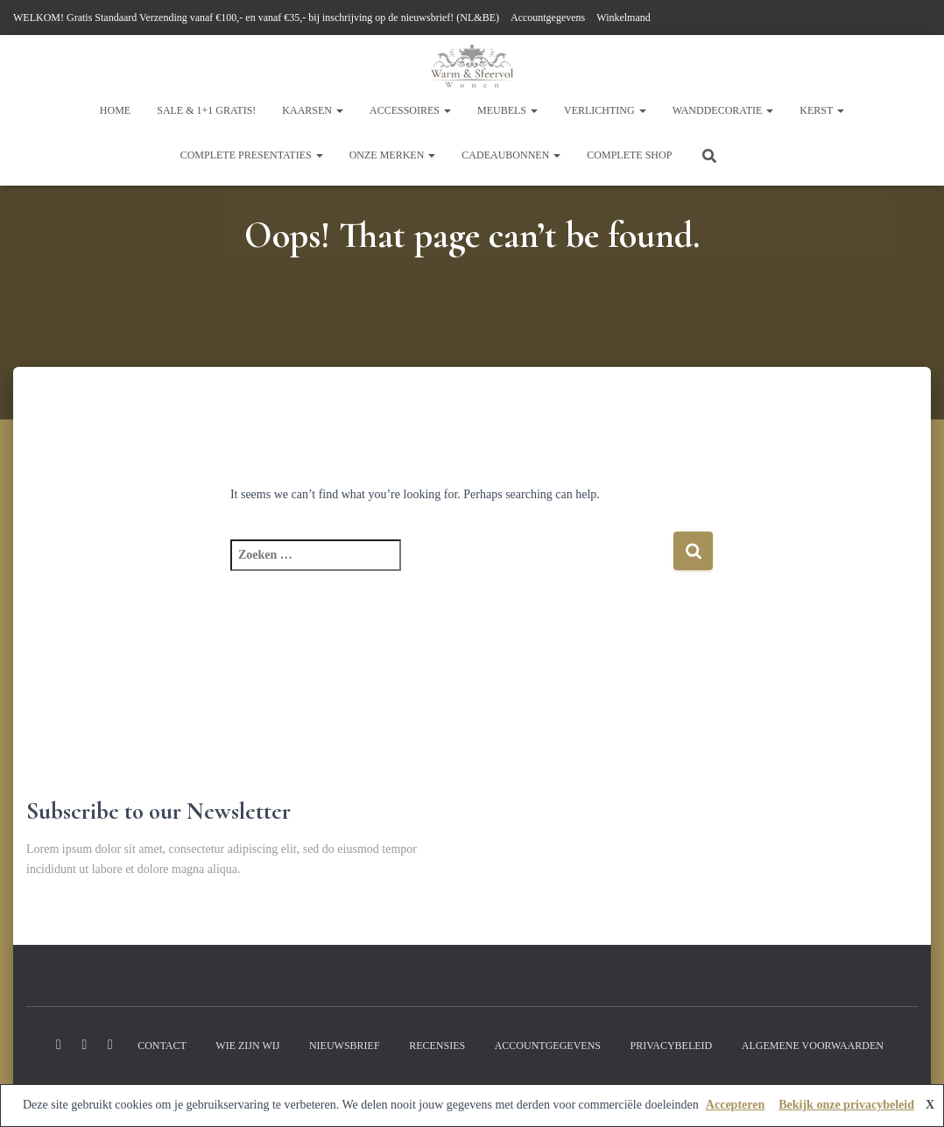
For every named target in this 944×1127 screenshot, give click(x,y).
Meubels (507, 110)
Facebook (58, 1045)
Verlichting (605, 110)
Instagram (84, 1045)
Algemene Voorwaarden (813, 1045)
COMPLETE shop (629, 155)
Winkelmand (623, 17)
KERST (822, 110)
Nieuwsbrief (344, 1045)
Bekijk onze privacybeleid (846, 1104)
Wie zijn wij (247, 1045)
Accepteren (735, 1104)
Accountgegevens (548, 17)
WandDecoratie (723, 110)
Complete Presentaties (251, 155)
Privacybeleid (671, 1045)
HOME (115, 110)
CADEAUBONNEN (510, 155)
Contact (162, 1045)
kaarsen (312, 110)
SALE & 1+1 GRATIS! (206, 110)
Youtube (110, 1045)
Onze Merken (392, 155)
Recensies (437, 1045)
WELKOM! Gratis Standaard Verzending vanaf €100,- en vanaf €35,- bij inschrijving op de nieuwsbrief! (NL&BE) (256, 17)
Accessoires (410, 110)
